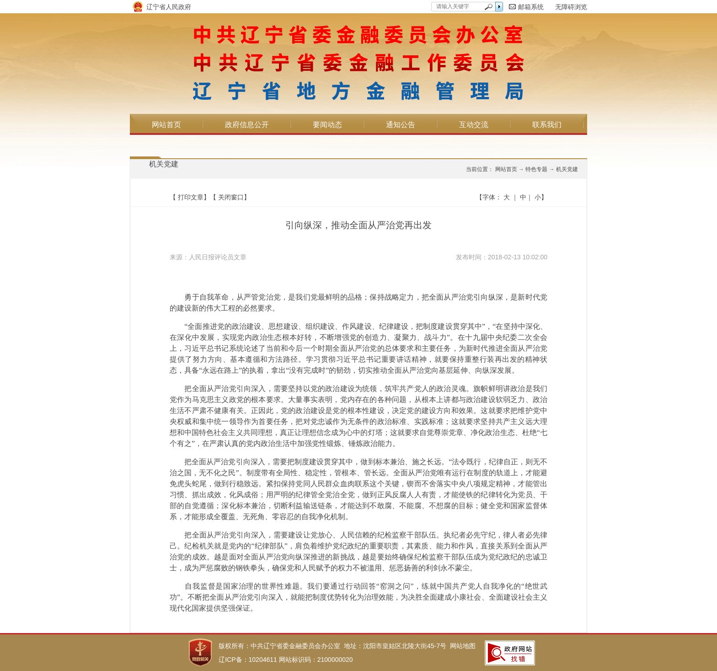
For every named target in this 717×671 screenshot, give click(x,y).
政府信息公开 (247, 125)
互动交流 (473, 125)
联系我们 (547, 125)
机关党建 (163, 164)
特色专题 (536, 169)
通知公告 (400, 125)
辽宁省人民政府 (168, 7)
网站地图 (463, 646)
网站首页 (166, 125)
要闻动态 (327, 125)
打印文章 (190, 197)
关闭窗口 (231, 197)
